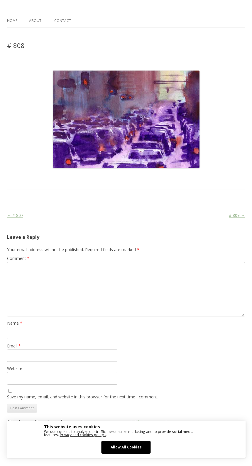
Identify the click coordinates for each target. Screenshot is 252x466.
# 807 (15, 215)
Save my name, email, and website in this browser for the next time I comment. (82, 397)
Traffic (150, 178)
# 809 (237, 215)
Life (121, 178)
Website (14, 368)
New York (134, 178)
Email (14, 346)
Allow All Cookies (126, 447)
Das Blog (59, 178)
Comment (18, 258)
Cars (93, 178)
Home (12, 20)
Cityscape (107, 178)
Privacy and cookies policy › (83, 434)
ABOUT (35, 20)
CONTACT (62, 20)
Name (14, 323)
